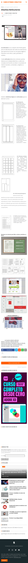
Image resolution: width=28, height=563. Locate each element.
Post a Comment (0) (14, 363)
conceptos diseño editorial (11, 7)
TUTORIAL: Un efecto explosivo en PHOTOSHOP (18, 512)
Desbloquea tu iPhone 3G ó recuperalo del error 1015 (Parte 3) (17, 482)
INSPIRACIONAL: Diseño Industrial (15, 500)
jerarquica (14, 343)
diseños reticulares (6, 343)
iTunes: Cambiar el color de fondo (17, 493)
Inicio (2, 7)
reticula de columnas (6, 344)
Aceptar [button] (4, 560)
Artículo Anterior (6, 367)
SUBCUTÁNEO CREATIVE (12, 2)
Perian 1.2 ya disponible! (16, 518)
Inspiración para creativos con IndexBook (18, 506)
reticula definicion (17, 344)
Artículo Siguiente (22, 367)
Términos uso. (17, 557)
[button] (1, 2)
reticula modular (5, 346)
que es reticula (21, 343)
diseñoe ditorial (14, 341)
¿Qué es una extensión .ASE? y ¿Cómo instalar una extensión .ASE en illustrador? (17, 488)
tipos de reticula (14, 346)
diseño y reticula (5, 341)
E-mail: (3, 455)
